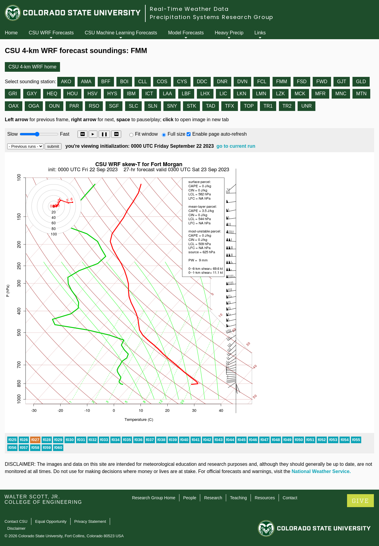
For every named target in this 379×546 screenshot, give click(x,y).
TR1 (268, 106)
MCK (300, 93)
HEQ (52, 93)
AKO (66, 81)
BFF (105, 81)
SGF (114, 106)
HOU (72, 93)
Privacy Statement (90, 521)
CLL (142, 81)
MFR (320, 93)
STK (191, 106)
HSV (92, 93)
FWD (321, 81)
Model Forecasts (186, 32)
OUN (54, 106)
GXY (32, 93)
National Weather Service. (321, 471)
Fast (64, 134)
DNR (222, 81)
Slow (12, 134)
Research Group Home (153, 497)
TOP (249, 106)
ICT (149, 93)
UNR (306, 106)
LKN (241, 93)
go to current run (235, 146)
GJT (341, 81)
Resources (265, 497)
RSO (94, 106)
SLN (152, 106)
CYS (182, 81)
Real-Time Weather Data (189, 9)
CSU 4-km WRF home (32, 66)
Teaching (238, 497)
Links (260, 32)
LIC (223, 93)
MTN (361, 93)
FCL (261, 81)
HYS (112, 93)
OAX (13, 106)
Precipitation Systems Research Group (211, 17)
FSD (302, 81)
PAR (74, 106)
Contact (290, 497)
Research (213, 497)
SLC (133, 106)
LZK (280, 93)
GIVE (360, 501)
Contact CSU (16, 521)
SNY (172, 106)
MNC (340, 93)
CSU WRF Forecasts (51, 32)
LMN (261, 93)
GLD (361, 81)
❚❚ (104, 134)
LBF (186, 93)
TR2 (287, 106)
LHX (205, 93)
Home (11, 32)
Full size (176, 134)
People (189, 497)
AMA (86, 81)
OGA (33, 106)
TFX (229, 106)
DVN (242, 81)
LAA (167, 93)
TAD (210, 106)
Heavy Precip (229, 32)
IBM (131, 93)
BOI (124, 81)
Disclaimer (16, 528)
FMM (281, 81)
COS (162, 81)
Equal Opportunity (51, 521)
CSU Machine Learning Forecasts (121, 32)
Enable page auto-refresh (219, 134)
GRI (12, 93)
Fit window (146, 134)
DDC (202, 81)
